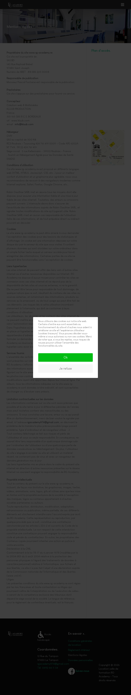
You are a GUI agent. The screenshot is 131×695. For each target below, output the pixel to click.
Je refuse (65, 368)
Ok (66, 357)
